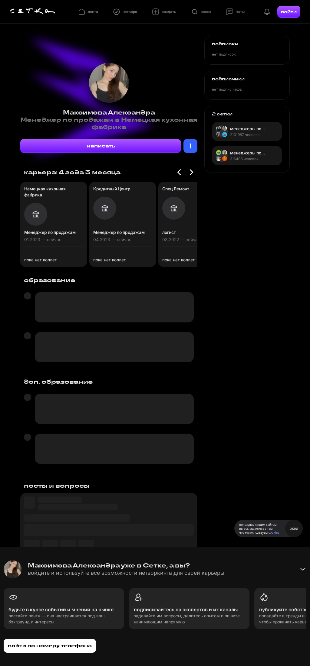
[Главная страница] (32, 11)
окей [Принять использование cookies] (294, 528)
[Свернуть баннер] (302, 569)
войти (289, 12)
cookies (274, 532)
